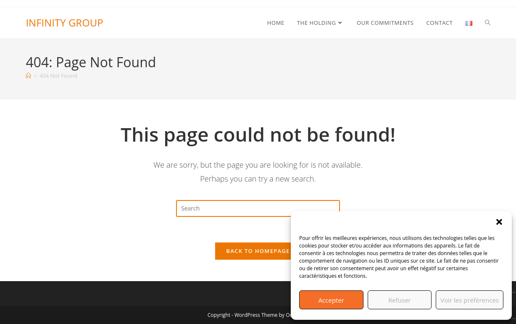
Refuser (399, 300)
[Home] (28, 75)
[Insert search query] (258, 208)
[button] (499, 222)
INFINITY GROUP (64, 22)
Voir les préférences (469, 300)
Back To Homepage (258, 251)
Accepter (331, 300)
